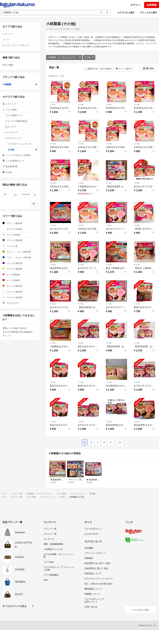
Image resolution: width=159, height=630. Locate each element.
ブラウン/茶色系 (19, 240)
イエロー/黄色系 (19, 268)
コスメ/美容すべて (21, 115)
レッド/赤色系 (19, 280)
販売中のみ (91, 69)
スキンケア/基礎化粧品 (21, 121)
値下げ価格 (19, 65)
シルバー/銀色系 (19, 291)
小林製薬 (19, 84)
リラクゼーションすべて (22, 144)
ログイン (135, 5)
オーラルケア (21, 132)
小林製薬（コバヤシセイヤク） (64, 57)
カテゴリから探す (126, 12)
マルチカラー (19, 303)
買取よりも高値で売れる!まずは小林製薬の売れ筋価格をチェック (19, 332)
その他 (89, 57)
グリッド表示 (124, 69)
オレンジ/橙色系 (19, 286)
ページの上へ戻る (140, 610)
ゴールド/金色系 (19, 297)
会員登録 (152, 5)
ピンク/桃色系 (19, 274)
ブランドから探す (148, 12)
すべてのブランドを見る (14, 606)
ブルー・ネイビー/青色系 (19, 257)
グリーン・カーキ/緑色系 (19, 251)
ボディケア (21, 127)
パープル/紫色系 (19, 263)
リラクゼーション (21, 138)
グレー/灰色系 (19, 234)
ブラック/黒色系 (19, 223)
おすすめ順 (106, 69)
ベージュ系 (19, 246)
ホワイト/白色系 (19, 229)
